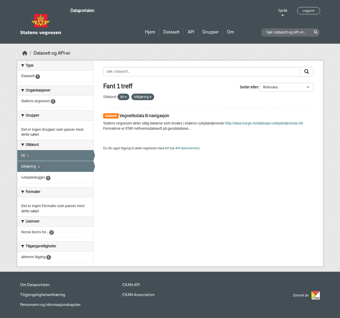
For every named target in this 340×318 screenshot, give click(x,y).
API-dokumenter (186, 148)
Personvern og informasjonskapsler (50, 304)
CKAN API (131, 284)
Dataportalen (82, 10)
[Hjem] (24, 53)
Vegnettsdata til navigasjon (144, 115)
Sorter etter (249, 87)
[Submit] (307, 71)
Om (230, 32)
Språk (282, 10)
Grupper (210, 32)
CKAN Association (138, 294)
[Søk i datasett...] (201, 71)
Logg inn (309, 11)
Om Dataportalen (35, 284)
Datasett (171, 32)
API (191, 32)
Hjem (150, 32)
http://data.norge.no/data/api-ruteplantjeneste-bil (264, 123)
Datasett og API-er (52, 53)
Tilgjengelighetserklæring (42, 294)
